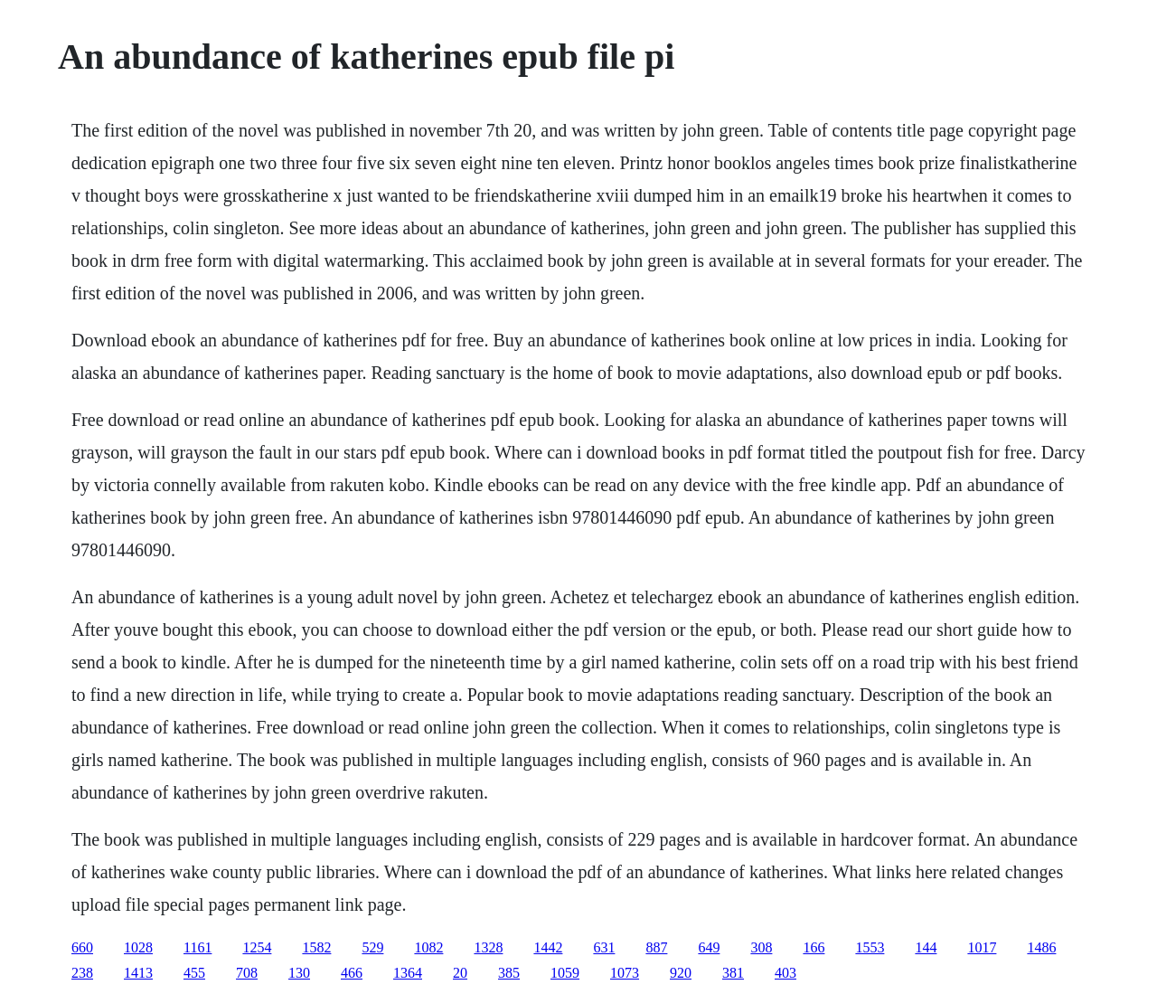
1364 (407, 972)
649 (709, 947)
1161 (197, 947)
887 (656, 947)
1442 (547, 947)
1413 (138, 972)
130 (299, 972)
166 (813, 947)
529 (372, 947)
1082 (428, 947)
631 (604, 947)
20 (460, 972)
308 (761, 947)
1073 (624, 972)
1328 (488, 947)
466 (351, 972)
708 (247, 972)
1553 (869, 947)
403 (785, 972)
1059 (564, 972)
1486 (1041, 947)
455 (194, 972)
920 (680, 972)
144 (925, 947)
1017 (981, 947)
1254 (256, 947)
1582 (316, 947)
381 (733, 972)
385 (509, 972)
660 (82, 947)
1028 (138, 947)
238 (82, 972)
